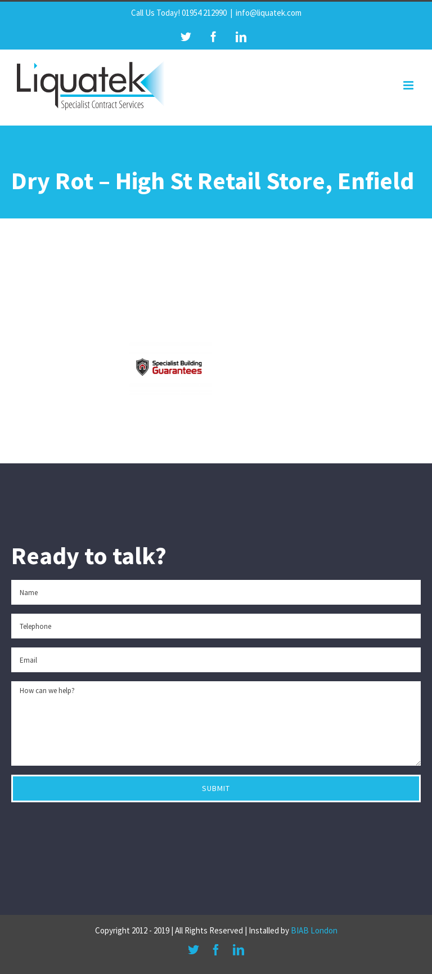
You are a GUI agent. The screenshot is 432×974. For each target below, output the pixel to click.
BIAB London (314, 930)
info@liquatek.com (269, 12)
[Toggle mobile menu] (409, 85)
